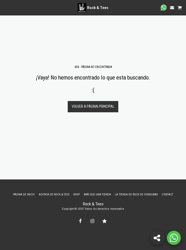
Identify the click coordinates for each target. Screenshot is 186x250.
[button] (5, 7)
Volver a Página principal (93, 106)
